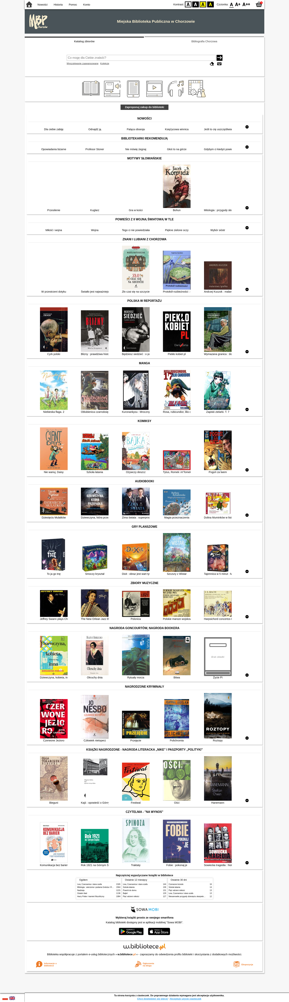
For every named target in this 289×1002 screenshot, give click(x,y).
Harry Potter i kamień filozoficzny (90, 896)
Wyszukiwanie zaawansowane (83, 63)
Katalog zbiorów (84, 41)
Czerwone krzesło (176, 884)
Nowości (43, 4)
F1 (238, 4)
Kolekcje (104, 63)
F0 (231, 4)
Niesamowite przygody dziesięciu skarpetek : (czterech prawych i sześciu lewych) (202, 896)
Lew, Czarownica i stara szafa (89, 884)
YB (203, 4)
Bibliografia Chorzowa (204, 41)
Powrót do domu (129, 890)
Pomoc (73, 4)
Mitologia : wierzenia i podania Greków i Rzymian (97, 887)
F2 (246, 4)
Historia (58, 4)
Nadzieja (80, 890)
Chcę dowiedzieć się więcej (152, 998)
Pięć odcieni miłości (131, 896)
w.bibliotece (127, 954)
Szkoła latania (129, 887)
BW (195, 4)
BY (210, 4)
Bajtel (125, 893)
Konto (86, 4)
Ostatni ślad (82, 893)
